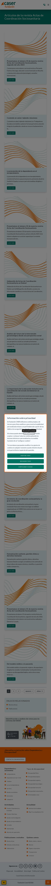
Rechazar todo (25, 461)
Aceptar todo (25, 455)
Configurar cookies (31, 467)
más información (29, 433)
